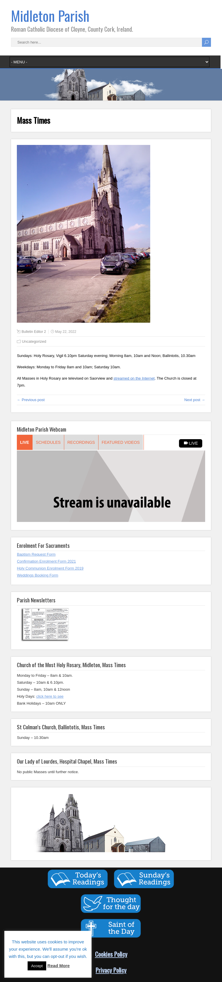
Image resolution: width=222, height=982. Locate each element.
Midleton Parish (50, 15)
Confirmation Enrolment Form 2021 (46, 561)
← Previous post (30, 400)
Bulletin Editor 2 (34, 332)
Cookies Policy (111, 953)
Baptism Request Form (36, 554)
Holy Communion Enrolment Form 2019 (50, 568)
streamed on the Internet (134, 378)
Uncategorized (34, 341)
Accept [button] (37, 966)
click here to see (50, 696)
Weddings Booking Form (37, 575)
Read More (58, 965)
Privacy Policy (111, 969)
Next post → (194, 400)
